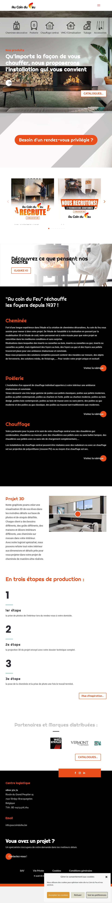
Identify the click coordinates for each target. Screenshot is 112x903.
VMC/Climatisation (71, 32)
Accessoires (100, 32)
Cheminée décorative (16, 32)
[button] (106, 877)
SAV (22, 887)
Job (63, 225)
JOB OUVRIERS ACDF (26, 225)
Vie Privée (38, 887)
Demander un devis (20, 82)
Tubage (87, 32)
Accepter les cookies (58, 895)
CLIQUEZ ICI (21, 287)
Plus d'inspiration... (93, 712)
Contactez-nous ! (18, 873)
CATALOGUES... (93, 93)
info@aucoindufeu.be (16, 841)
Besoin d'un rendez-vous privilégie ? (56, 140)
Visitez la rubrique (93, 384)
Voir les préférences (97, 895)
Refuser (77, 895)
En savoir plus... (26, 233)
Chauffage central (50, 32)
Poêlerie (34, 32)
